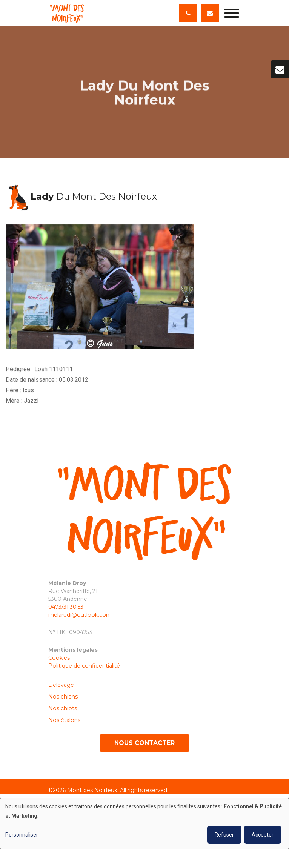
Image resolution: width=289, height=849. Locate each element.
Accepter (263, 835)
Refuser (224, 835)
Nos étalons (64, 720)
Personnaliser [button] (21, 835)
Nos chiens (63, 696)
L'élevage (61, 685)
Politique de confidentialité (84, 665)
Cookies (59, 657)
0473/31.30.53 (65, 606)
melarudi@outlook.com (80, 614)
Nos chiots (62, 708)
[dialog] (144, 823)
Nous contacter (144, 742)
